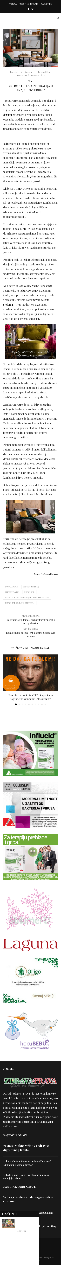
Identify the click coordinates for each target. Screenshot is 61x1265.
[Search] (57, 18)
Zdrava (28, 72)
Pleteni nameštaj (31, 586)
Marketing (46, 4)
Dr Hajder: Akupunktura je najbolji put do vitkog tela (29, 1228)
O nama (13, 4)
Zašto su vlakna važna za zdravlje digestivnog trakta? (26, 1148)
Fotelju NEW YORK (27, 290)
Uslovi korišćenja (29, 4)
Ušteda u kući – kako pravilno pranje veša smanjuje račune (26, 1176)
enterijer (20, 224)
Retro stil (29, 592)
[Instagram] (32, 8)
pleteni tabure (27, 468)
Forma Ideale (43, 459)
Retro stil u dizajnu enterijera (19, 603)
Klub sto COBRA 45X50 (16, 188)
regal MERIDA (21, 228)
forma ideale (11, 586)
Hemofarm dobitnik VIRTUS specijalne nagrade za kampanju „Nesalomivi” (31, 696)
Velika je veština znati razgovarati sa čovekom (28, 1199)
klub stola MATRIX (32, 473)
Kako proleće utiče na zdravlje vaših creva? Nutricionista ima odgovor (27, 1163)
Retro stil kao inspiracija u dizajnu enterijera (27, 597)
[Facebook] (28, 8)
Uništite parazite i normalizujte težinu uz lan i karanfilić (28, 1214)
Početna (14, 72)
